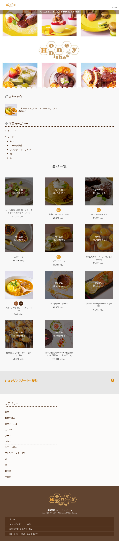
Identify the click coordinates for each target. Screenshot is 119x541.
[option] (59, 49)
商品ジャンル (11, 424)
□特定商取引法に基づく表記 (21, 529)
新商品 (8, 471)
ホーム (12, 519)
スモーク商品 (16, 145)
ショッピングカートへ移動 (20, 524)
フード (11, 137)
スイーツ (12, 131)
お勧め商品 (10, 418)
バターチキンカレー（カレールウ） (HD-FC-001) (37, 109)
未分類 (8, 477)
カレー (13, 141)
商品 (7, 412)
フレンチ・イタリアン (20, 150)
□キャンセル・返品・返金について (24, 534)
